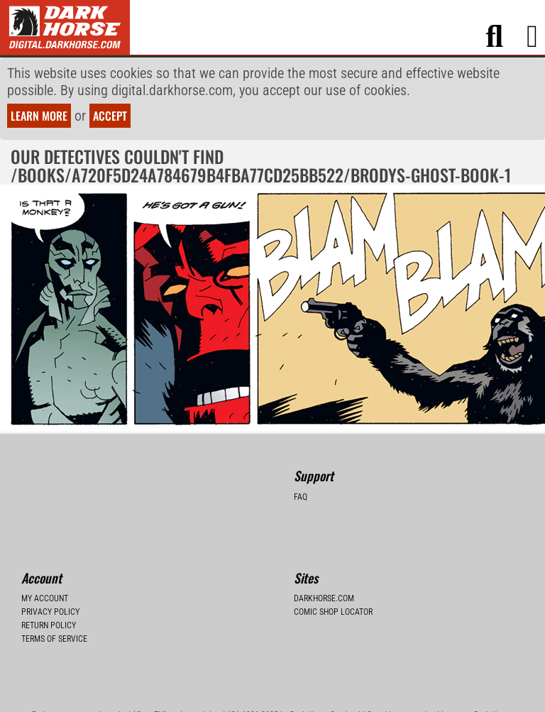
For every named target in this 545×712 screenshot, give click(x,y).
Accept (110, 115)
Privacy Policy (50, 612)
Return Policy (48, 625)
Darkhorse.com (324, 598)
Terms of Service (54, 639)
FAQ (300, 497)
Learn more (39, 115)
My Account (44, 598)
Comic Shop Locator (333, 612)
